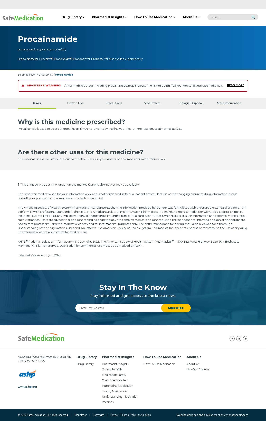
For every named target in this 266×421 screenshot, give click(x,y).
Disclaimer (80, 414)
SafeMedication (27, 74)
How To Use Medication (159, 364)
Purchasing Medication (117, 385)
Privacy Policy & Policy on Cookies (130, 414)
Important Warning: (41, 85)
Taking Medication (114, 391)
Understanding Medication (120, 396)
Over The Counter (114, 380)
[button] (253, 17)
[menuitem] (71, 17)
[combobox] (227, 17)
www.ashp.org (27, 386)
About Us (193, 364)
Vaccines (107, 402)
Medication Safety (114, 375)
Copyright (98, 414)
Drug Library (46, 74)
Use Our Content (198, 369)
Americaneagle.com (236, 414)
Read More (235, 85)
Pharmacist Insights (115, 364)
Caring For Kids (112, 369)
